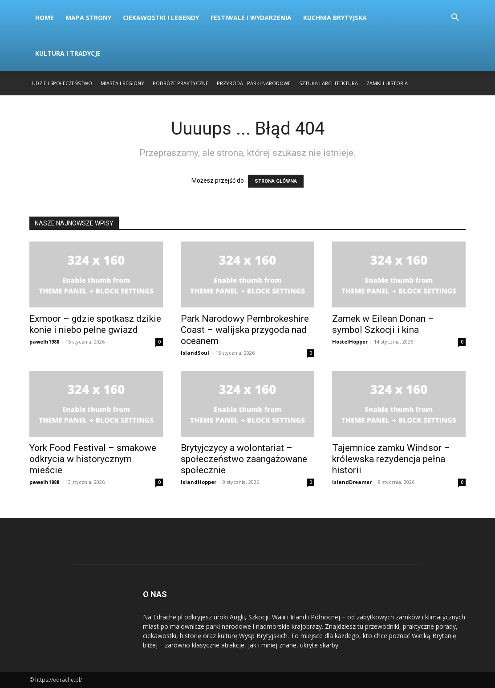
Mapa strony (88, 17)
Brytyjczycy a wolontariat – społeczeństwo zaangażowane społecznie (244, 458)
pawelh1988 (44, 341)
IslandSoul (195, 352)
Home (44, 17)
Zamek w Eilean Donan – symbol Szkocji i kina (383, 324)
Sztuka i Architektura (328, 83)
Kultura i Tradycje (68, 53)
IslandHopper (198, 482)
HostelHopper (350, 341)
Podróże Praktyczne (180, 83)
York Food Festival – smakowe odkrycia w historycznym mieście (92, 458)
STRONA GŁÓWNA (276, 181)
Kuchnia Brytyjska (335, 17)
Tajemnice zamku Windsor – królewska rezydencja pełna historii (391, 458)
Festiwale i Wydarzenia (251, 17)
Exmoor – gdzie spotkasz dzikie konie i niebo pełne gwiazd (95, 324)
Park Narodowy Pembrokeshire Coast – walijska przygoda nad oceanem (245, 329)
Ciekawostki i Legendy (161, 17)
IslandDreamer (352, 482)
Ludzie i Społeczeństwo (60, 83)
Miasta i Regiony (122, 83)
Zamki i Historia (387, 83)
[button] (455, 18)
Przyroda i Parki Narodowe (254, 83)
